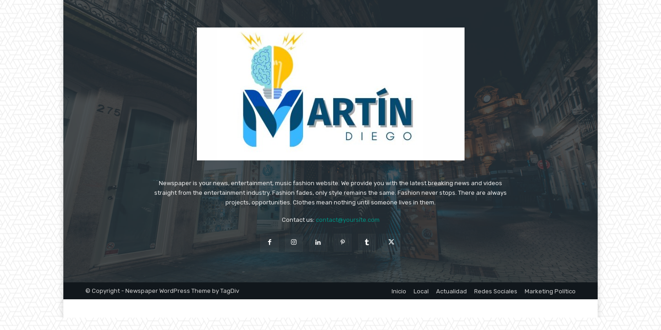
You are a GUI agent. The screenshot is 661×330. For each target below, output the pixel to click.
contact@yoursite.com (348, 219)
